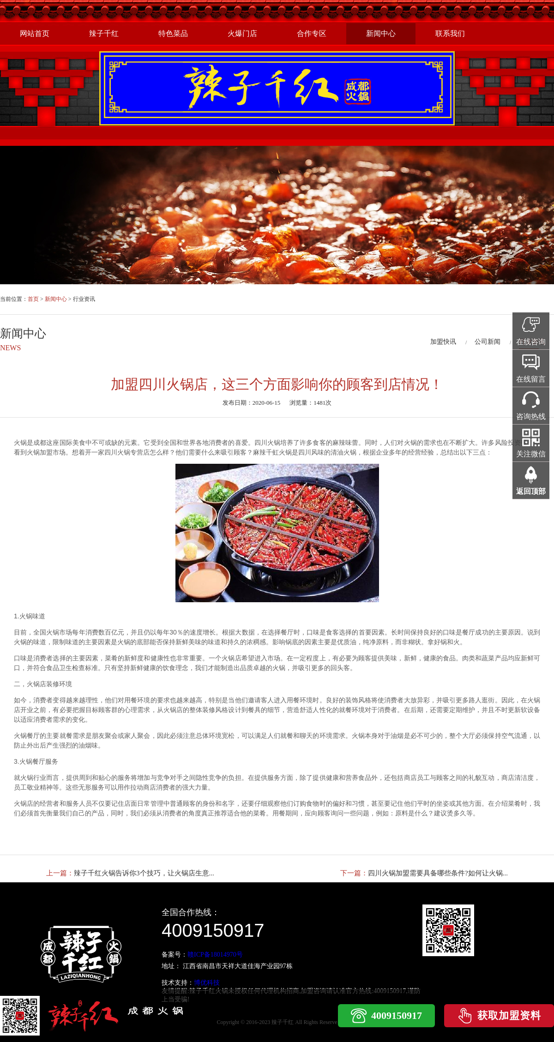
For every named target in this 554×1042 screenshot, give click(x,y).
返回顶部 (531, 491)
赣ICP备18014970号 (215, 954)
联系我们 (450, 33)
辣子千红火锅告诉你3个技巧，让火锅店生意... (144, 873)
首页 (33, 299)
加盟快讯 (443, 341)
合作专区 (311, 33)
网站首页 (34, 33)
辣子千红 (104, 33)
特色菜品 (173, 33)
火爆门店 (242, 33)
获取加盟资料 (509, 1015)
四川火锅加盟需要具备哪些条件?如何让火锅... (438, 873)
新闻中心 (381, 33)
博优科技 (207, 982)
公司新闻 (487, 341)
